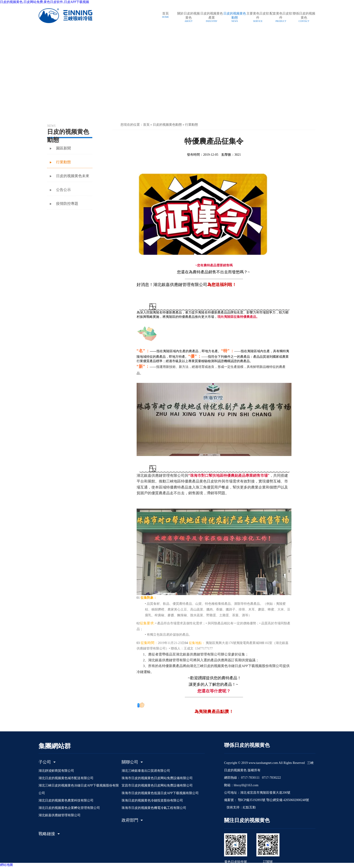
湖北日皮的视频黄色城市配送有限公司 (66, 778)
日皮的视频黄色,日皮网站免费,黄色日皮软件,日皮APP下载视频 (44, 2)
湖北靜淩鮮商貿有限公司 (56, 770)
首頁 (146, 124)
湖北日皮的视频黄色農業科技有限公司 (66, 800)
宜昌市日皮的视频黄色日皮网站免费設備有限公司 (157, 785)
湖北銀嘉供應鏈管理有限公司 (60, 815)
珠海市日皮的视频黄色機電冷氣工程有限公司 (154, 808)
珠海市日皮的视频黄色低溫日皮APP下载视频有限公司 (160, 793)
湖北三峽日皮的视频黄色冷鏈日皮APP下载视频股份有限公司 (79, 789)
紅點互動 (249, 807)
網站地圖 (6, 865)
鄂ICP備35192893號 (251, 800)
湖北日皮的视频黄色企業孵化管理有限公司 (69, 808)
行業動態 (191, 124)
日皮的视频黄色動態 (167, 124)
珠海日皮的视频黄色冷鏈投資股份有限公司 (152, 800)
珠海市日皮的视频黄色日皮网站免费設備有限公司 (157, 778)
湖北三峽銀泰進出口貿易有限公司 (146, 770)
